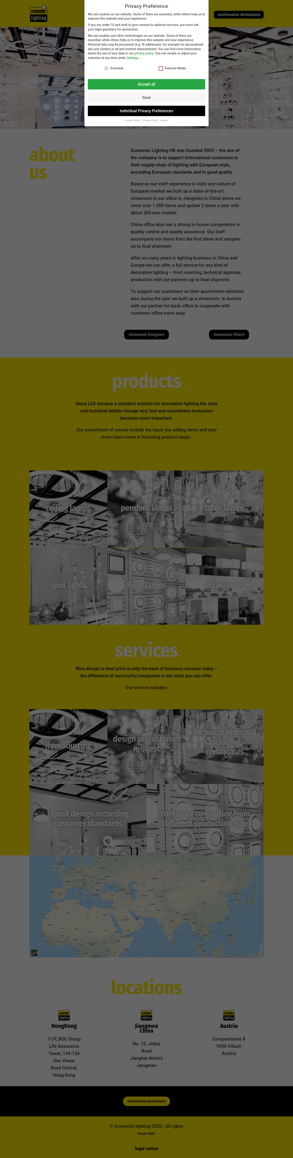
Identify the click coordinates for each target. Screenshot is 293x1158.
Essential (113, 68)
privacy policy (143, 53)
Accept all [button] (146, 84)
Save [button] (146, 97)
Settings (133, 58)
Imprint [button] (164, 120)
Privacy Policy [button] (150, 120)
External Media (172, 68)
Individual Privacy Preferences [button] (146, 111)
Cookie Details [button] (133, 120)
